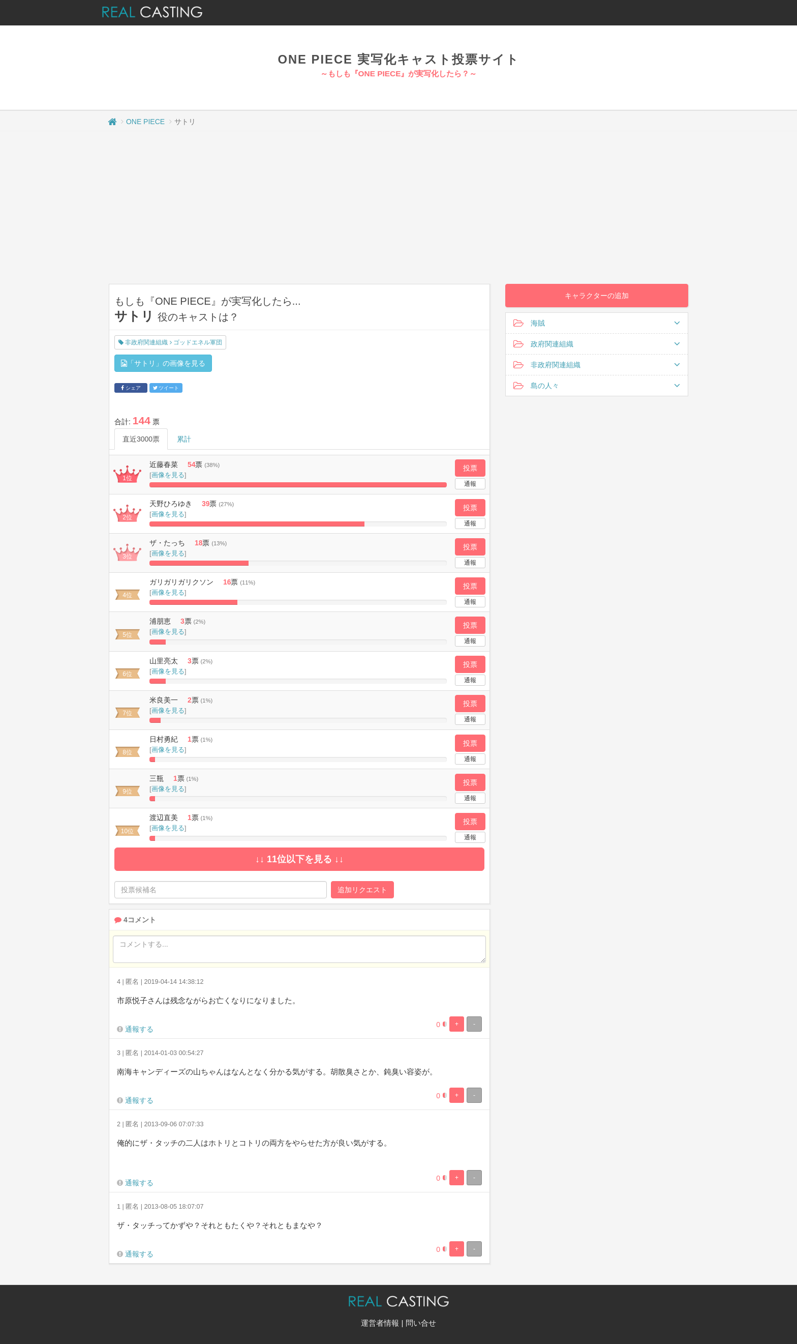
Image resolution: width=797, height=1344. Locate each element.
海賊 (596, 323)
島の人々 (596, 386)
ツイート (166, 388)
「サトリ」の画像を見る (163, 363)
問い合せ (421, 1323)
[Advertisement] (398, 207)
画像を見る (168, 475)
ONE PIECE (145, 122)
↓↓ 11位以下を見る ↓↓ (299, 859)
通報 (470, 483)
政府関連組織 (596, 344)
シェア (131, 388)
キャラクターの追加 (597, 295)
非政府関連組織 (596, 365)
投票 (470, 468)
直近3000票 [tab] (141, 439)
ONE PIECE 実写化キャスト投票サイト (398, 59)
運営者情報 (380, 1323)
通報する (139, 1029)
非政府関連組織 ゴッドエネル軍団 (170, 342)
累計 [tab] (184, 439)
